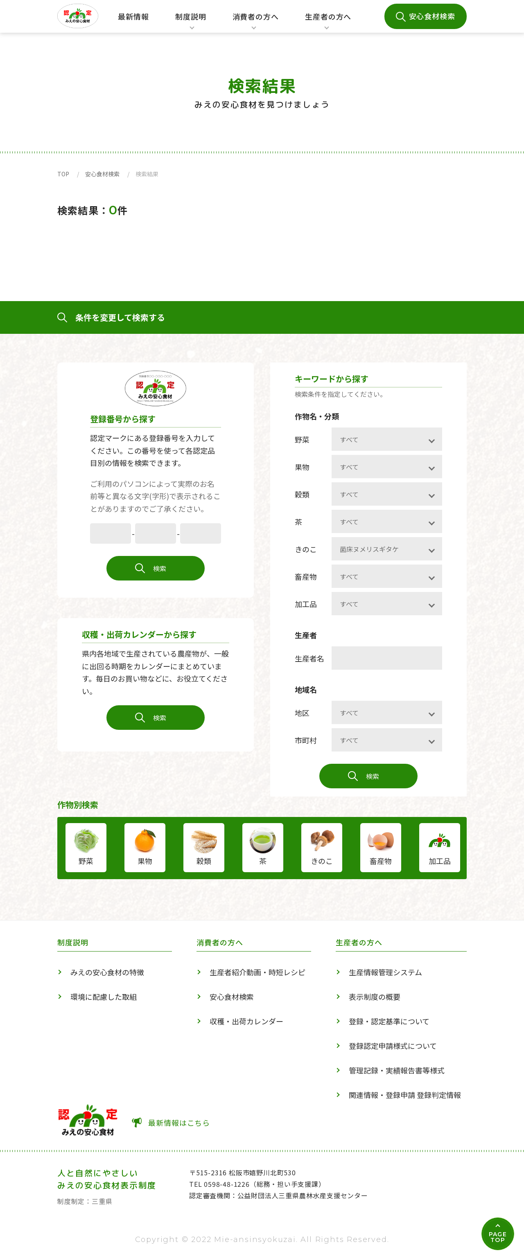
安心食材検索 (432, 16)
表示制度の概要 (374, 996)
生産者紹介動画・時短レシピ (257, 972)
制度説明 (188, 22)
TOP (63, 174)
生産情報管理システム (385, 972)
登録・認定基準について (389, 1021)
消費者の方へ (255, 22)
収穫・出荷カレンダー (246, 1021)
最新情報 (133, 16)
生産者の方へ (328, 22)
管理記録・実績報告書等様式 (397, 1070)
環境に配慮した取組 (103, 996)
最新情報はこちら (179, 1122)
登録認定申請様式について (393, 1045)
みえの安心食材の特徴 (107, 972)
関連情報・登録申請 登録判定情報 (405, 1094)
